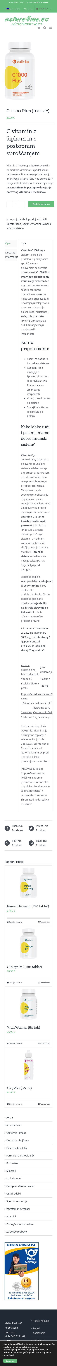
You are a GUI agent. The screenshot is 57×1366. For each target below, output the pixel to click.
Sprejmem (10, 1361)
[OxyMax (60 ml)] (28, 1065)
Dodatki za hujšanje (17, 1140)
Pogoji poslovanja (39, 1331)
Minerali (11, 1171)
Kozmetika (12, 1163)
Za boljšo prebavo (16, 1231)
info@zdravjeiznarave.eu (37, 2)
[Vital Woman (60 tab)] (28, 1004)
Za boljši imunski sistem (20, 1224)
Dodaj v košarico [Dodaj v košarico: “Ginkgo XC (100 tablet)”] (15, 982)
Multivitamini (13, 1178)
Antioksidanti (13, 1125)
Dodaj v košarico (41, 204)
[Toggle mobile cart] (38, 27)
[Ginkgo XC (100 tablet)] (28, 943)
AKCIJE (10, 1117)
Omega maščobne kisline (20, 1186)
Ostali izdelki (13, 1193)
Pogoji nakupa (41, 1320)
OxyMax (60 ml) (19, 1088)
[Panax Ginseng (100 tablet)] (28, 883)
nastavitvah (8, 1355)
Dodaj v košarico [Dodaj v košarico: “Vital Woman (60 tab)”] (15, 1043)
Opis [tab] (7, 243)
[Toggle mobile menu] (50, 27)
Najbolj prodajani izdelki (33, 219)
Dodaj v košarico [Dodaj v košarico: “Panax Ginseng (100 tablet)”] (15, 922)
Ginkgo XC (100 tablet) (24, 967)
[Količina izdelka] (16, 204)
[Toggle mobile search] (44, 27)
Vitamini (36, 224)
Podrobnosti (45, 922)
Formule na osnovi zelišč (20, 1155)
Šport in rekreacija (16, 1201)
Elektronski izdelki (16, 1148)
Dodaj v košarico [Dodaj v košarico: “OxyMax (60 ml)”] (15, 1104)
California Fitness (16, 1132)
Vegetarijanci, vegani (18, 224)
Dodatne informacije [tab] (11, 255)
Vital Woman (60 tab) (23, 1027)
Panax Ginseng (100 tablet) (28, 906)
